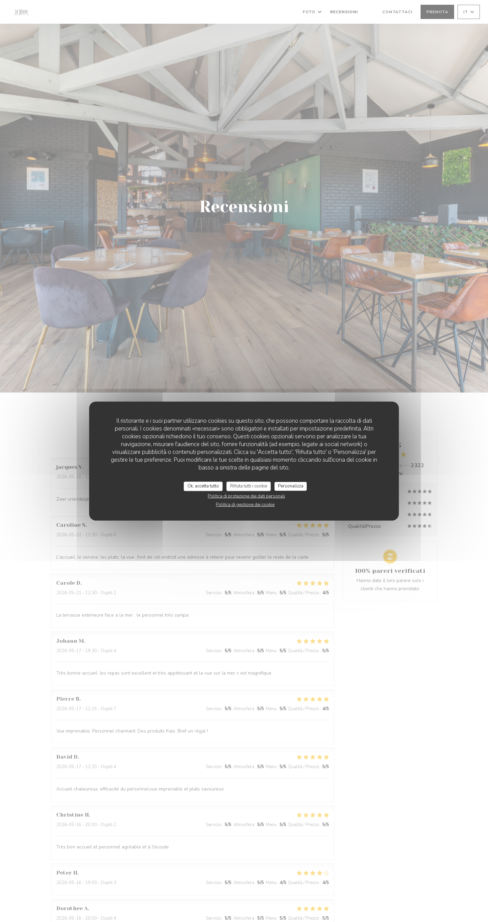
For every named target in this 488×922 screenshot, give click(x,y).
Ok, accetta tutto (203, 486)
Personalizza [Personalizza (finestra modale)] (290, 486)
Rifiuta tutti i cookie (248, 486)
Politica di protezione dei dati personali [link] (246, 496)
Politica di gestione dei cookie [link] (245, 504)
